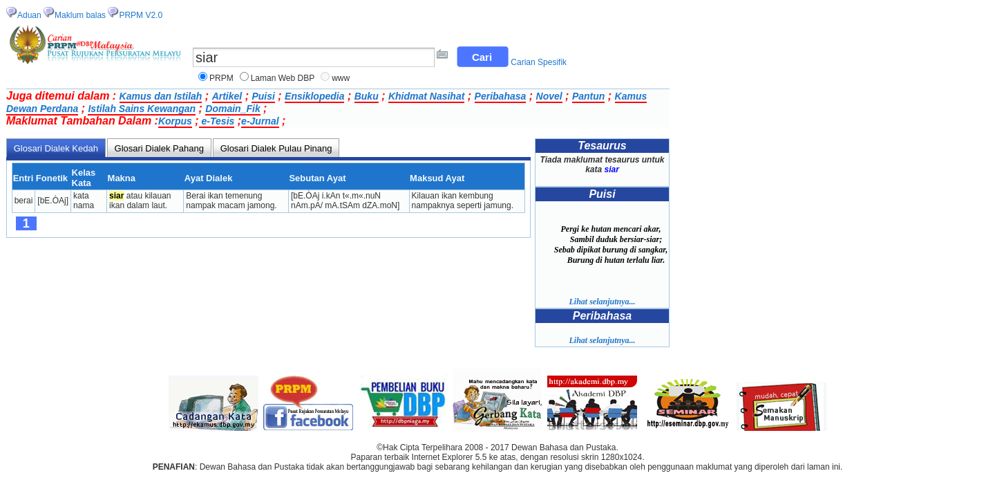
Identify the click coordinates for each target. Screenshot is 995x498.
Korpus (175, 121)
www (341, 78)
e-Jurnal (259, 121)
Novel (549, 96)
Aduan (29, 15)
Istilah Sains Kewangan (142, 108)
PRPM (221, 78)
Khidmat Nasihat (426, 96)
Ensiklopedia (314, 96)
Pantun (588, 96)
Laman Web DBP (283, 78)
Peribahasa (501, 96)
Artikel (227, 96)
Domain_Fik (232, 108)
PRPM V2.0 (140, 15)
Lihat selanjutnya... (602, 301)
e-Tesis (217, 121)
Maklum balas (80, 15)
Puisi (263, 96)
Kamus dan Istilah (161, 96)
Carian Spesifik (539, 62)
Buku (366, 96)
